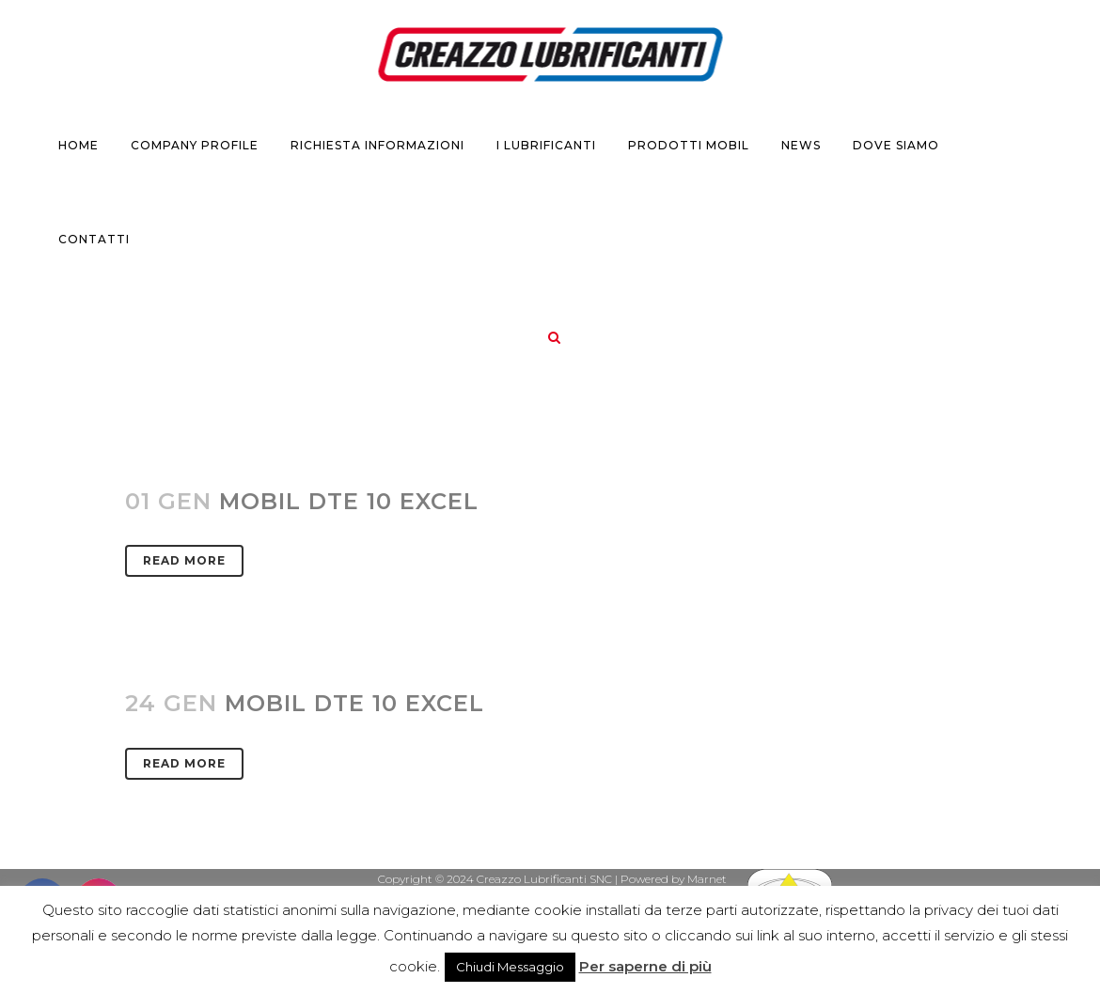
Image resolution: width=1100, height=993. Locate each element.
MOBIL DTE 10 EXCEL (354, 703)
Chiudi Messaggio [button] (510, 966)
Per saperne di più (645, 966)
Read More (184, 560)
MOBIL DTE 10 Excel (349, 501)
